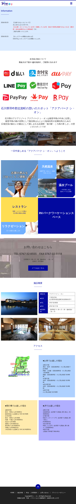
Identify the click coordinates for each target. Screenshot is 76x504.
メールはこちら (38, 268)
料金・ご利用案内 (31, 492)
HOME (12, 492)
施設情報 (20, 492)
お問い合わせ (44, 492)
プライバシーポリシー (59, 492)
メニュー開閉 (71, 3)
